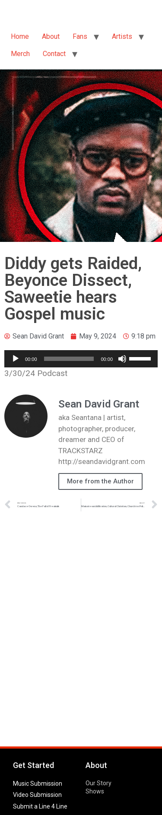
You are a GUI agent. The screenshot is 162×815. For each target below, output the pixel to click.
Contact (54, 54)
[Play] (15, 358)
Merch (20, 54)
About (51, 36)
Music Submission (37, 783)
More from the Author (100, 481)
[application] (81, 358)
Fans (80, 36)
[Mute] (122, 358)
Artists (122, 36)
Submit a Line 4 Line (40, 806)
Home (20, 36)
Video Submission (37, 794)
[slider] (69, 359)
